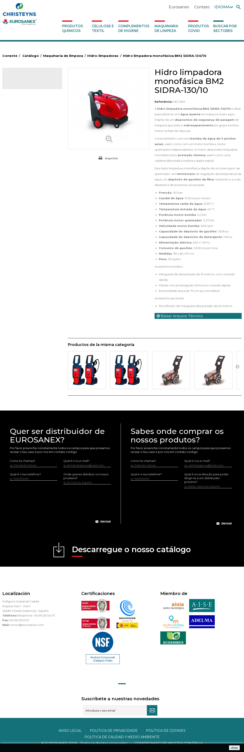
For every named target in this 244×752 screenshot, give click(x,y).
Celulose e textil (103, 28)
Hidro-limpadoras (22, 134)
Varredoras (18, 128)
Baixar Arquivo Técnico (180, 316)
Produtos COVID (198, 28)
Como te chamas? (22, 460)
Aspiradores (18, 160)
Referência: (163, 101)
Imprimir (111, 158)
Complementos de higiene (133, 28)
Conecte (12, 56)
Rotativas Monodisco (25, 154)
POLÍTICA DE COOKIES (166, 731)
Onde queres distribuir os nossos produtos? (85, 476)
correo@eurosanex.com (26, 625)
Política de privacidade (114, 731)
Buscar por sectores (225, 28)
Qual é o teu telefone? (25, 474)
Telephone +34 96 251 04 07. (36, 615)
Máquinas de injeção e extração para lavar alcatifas (32, 144)
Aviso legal (70, 731)
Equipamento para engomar (30, 121)
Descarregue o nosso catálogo (131, 551)
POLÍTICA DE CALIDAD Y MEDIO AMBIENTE (122, 737)
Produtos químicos (72, 28)
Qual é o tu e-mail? (76, 460)
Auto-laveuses (20, 167)
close (234, 747)
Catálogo (22, 80)
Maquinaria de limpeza (166, 28)
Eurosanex (179, 7)
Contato (202, 7)
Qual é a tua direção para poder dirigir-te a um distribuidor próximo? (206, 478)
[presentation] (60, 507)
